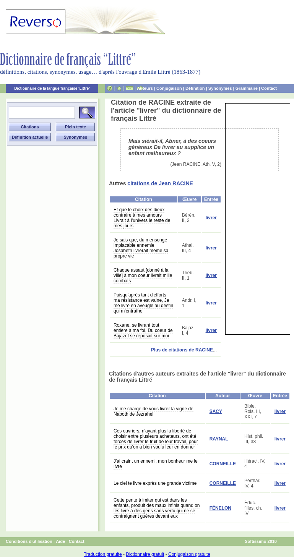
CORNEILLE (223, 463)
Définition (195, 88)
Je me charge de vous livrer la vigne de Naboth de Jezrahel (153, 411)
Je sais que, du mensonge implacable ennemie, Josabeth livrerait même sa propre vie (141, 248)
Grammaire (247, 88)
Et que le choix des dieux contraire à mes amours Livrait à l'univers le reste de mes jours (142, 217)
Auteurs (145, 88)
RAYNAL (219, 439)
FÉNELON (220, 508)
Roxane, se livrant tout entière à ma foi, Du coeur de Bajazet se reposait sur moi (143, 330)
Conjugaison (169, 88)
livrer (211, 217)
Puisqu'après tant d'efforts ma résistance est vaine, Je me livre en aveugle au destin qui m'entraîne (143, 303)
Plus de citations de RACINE (182, 350)
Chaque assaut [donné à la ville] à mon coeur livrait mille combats (143, 275)
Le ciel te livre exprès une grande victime (155, 483)
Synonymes (220, 88)
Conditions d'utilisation (29, 541)
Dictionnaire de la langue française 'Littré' (52, 88)
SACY (216, 411)
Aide (60, 541)
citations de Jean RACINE (160, 183)
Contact (269, 88)
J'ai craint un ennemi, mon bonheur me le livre (156, 463)
